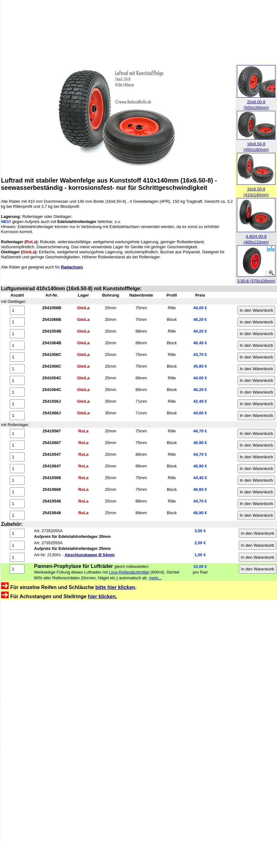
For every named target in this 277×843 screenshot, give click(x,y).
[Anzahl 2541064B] (17, 345)
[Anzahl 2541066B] (17, 322)
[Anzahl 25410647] (17, 468)
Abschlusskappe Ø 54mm (90, 554)
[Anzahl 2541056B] (17, 310)
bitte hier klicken (115, 587)
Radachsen (72, 267)
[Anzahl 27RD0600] (17, 569)
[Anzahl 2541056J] (17, 403)
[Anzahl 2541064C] (17, 392)
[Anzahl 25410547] (17, 456)
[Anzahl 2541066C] (17, 368)
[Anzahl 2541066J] (17, 415)
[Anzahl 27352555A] (17, 545)
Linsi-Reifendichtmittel (129, 572)
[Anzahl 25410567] (17, 433)
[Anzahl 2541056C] (17, 357)
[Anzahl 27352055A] (17, 533)
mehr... (155, 577)
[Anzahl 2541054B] (17, 333)
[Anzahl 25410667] (17, 445)
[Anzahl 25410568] (17, 480)
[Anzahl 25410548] (17, 503)
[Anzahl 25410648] (17, 515)
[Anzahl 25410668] (17, 492)
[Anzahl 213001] (17, 557)
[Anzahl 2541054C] (17, 380)
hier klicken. (102, 596)
